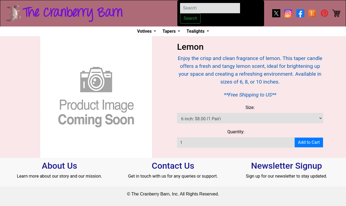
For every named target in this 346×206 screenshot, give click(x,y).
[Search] (210, 8)
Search (190, 18)
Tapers (169, 31)
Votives (145, 31)
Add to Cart (309, 142)
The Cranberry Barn (72, 13)
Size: (250, 107)
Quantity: (235, 131)
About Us (59, 166)
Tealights (196, 31)
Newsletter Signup (286, 166)
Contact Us (173, 166)
